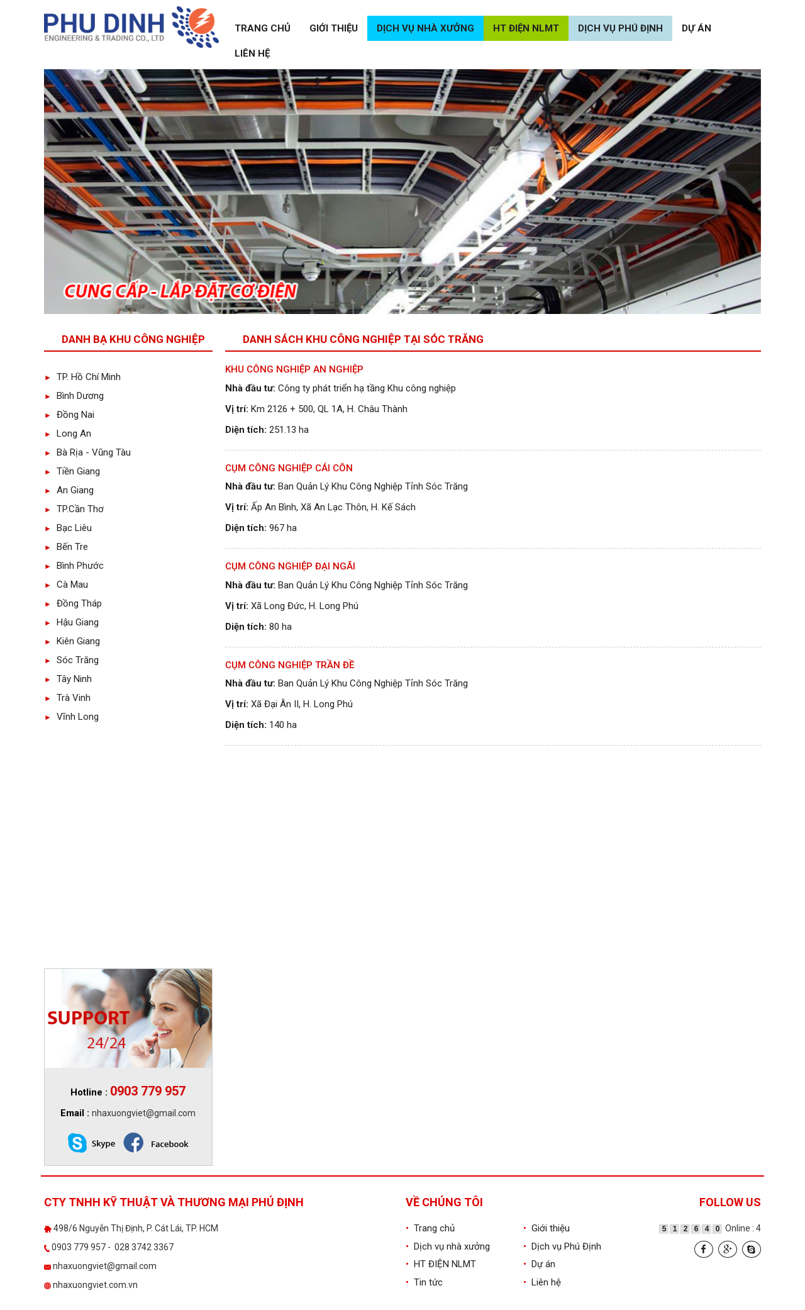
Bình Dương (74, 395)
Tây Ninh (68, 679)
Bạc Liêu (68, 528)
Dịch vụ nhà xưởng (425, 28)
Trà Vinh (67, 697)
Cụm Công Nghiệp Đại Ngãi (290, 566)
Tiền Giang (72, 471)
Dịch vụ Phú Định (620, 28)
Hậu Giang (71, 622)
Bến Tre (66, 546)
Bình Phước (74, 565)
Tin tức (424, 1282)
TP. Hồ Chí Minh (82, 377)
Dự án (696, 28)
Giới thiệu (333, 28)
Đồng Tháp (73, 603)
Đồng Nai (69, 414)
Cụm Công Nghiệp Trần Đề (289, 665)
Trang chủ (263, 28)
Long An (67, 433)
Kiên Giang (72, 641)
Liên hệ (252, 53)
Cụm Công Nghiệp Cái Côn (289, 468)
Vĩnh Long (71, 716)
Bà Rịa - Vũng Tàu (87, 452)
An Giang (69, 490)
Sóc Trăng (71, 660)
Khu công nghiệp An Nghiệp (294, 369)
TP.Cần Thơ (74, 509)
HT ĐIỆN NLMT (526, 28)
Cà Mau (66, 584)
